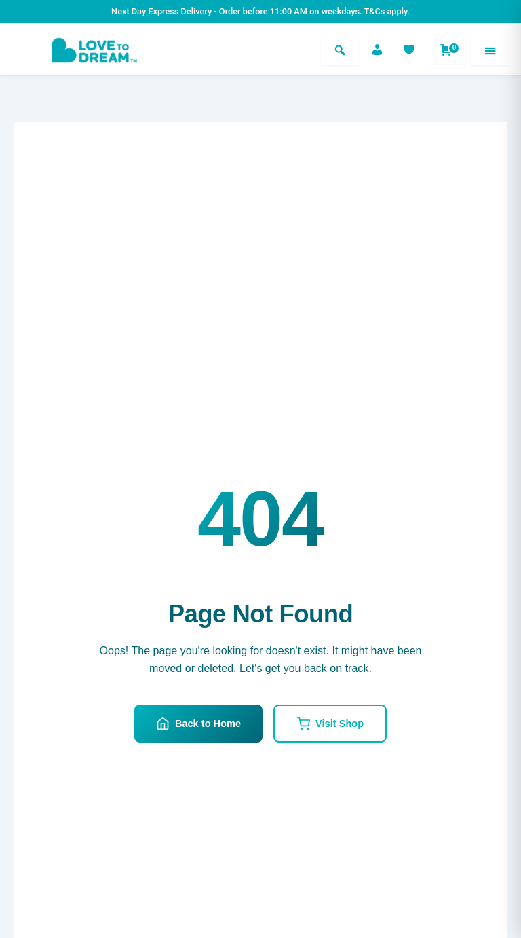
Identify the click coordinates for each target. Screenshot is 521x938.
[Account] (377, 50)
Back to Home (198, 723)
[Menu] (490, 50)
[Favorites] (409, 50)
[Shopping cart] (446, 50)
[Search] (340, 50)
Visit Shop (330, 723)
